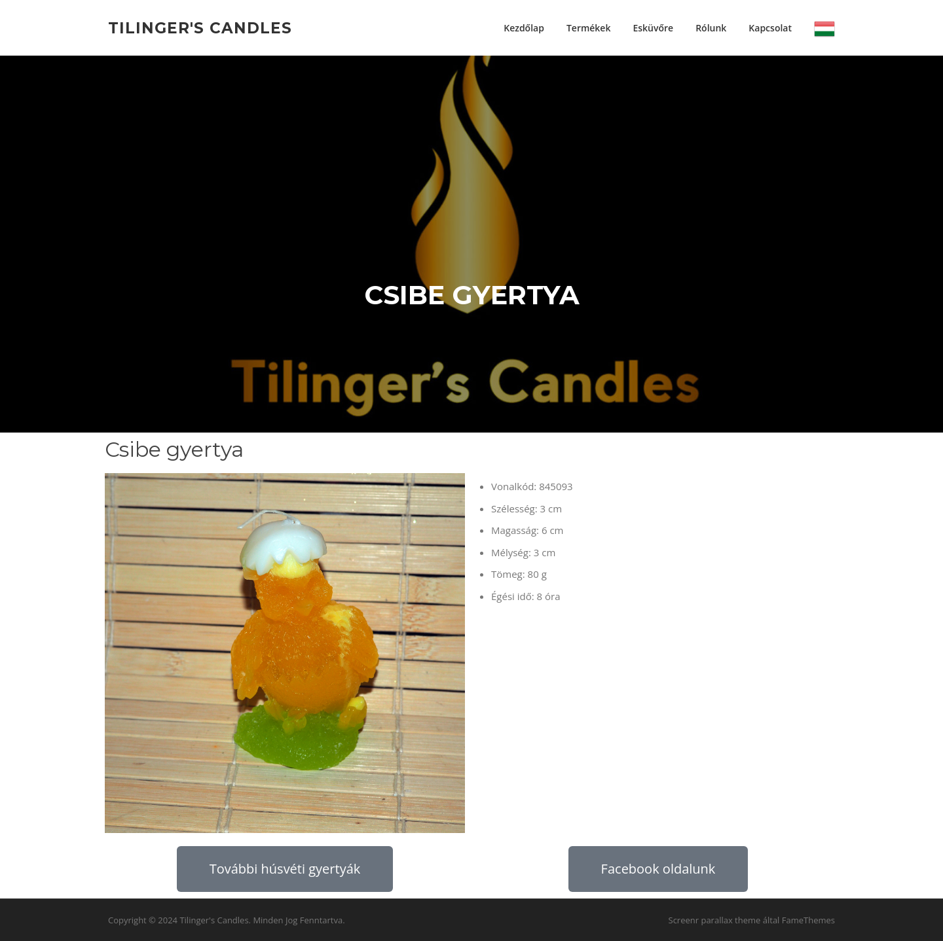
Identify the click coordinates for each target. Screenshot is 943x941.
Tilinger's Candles (200, 27)
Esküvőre (653, 28)
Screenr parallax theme (715, 920)
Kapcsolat (770, 28)
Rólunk (710, 28)
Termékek (588, 28)
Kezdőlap (524, 28)
